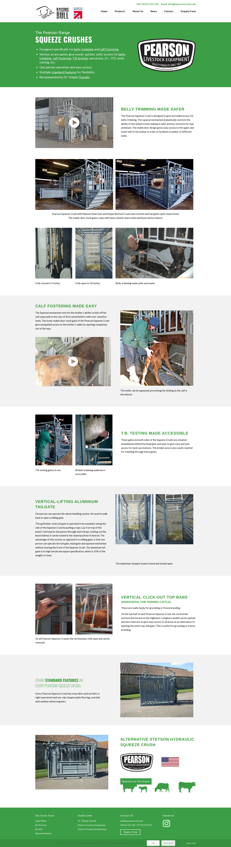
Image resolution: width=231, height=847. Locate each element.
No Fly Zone (41, 825)
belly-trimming (84, 49)
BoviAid (39, 829)
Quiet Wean (41, 821)
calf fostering (109, 49)
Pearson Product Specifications (92, 829)
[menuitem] (103, 13)
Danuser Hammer (43, 833)
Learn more (168, 841)
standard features (64, 72)
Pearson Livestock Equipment (91, 825)
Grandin (84, 77)
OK (152, 841)
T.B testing (80, 58)
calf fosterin (61, 58)
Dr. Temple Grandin (87, 821)
